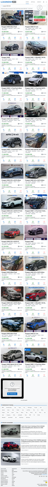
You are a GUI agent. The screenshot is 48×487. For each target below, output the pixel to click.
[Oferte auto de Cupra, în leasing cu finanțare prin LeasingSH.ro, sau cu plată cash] (3, 415)
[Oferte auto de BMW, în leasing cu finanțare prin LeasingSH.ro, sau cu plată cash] (3, 407)
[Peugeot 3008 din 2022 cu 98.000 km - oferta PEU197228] (36, 146)
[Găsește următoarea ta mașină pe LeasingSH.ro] (8, 2)
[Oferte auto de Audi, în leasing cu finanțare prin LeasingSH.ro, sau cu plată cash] (15, 407)
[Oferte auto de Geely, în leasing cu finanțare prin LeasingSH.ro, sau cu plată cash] (26, 415)
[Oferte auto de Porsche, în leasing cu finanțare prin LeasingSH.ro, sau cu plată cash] (35, 407)
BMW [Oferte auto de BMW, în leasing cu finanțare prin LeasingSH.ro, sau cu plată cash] (13, 470)
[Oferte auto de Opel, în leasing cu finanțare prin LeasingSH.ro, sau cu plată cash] (27, 412)
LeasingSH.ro (44, 484)
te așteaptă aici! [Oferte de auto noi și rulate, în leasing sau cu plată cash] (44, 474)
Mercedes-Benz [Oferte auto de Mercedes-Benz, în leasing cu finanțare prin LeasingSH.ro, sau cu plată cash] (14, 471)
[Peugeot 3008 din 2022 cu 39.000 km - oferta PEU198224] (12, 146)
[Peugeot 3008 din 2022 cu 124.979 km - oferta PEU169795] (12, 330)
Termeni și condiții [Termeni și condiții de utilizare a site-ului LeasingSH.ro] (4, 475)
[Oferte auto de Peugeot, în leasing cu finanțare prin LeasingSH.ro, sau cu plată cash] (3, 412)
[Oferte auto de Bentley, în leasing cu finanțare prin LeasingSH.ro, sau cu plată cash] (38, 415)
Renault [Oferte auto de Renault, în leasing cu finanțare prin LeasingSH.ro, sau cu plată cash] (13, 485)
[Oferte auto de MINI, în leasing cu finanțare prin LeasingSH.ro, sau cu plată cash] (30, 415)
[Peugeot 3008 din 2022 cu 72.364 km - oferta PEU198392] (12, 84)
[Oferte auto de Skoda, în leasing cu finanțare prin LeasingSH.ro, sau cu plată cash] (8, 410)
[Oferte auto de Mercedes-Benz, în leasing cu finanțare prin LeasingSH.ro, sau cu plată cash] (9, 407)
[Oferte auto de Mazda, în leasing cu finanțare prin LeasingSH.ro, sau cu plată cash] (42, 410)
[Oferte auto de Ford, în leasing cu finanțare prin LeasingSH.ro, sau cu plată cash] (24, 407)
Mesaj (15, 38)
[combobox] (19, 6)
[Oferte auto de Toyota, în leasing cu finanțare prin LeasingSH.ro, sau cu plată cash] (19, 407)
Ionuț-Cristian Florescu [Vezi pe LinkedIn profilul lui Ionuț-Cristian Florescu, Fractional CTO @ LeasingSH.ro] (46, 482)
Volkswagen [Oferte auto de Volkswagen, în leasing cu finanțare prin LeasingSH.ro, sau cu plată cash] (14, 477)
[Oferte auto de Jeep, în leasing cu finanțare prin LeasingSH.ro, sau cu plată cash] (45, 412)
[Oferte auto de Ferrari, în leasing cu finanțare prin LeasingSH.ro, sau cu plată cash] (40, 412)
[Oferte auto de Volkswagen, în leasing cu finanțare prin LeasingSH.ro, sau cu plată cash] (30, 407)
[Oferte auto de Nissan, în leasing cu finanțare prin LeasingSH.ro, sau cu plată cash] (22, 412)
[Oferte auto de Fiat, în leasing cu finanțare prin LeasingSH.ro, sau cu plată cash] (34, 415)
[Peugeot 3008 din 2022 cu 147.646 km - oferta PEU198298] (36, 115)
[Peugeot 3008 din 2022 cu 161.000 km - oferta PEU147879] (36, 361)
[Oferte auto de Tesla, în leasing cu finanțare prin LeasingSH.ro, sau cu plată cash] (34, 410)
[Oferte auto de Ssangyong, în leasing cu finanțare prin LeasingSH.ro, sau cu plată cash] (8, 415)
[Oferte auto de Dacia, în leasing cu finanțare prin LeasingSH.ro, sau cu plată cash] (13, 410)
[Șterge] (34, 6)
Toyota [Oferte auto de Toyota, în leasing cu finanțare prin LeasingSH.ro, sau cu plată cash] (13, 474)
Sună (4, 38)
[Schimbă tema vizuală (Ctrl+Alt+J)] (46, 2)
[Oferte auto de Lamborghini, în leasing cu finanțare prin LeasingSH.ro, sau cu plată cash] (20, 415)
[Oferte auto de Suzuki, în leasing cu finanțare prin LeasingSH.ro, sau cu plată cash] (12, 412)
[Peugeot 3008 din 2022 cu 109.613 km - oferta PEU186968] (12, 238)
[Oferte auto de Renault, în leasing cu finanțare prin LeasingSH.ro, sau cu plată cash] (18, 410)
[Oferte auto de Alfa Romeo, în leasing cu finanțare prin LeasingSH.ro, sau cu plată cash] (28, 417)
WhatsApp (9, 38)
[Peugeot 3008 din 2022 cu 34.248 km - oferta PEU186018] (36, 238)
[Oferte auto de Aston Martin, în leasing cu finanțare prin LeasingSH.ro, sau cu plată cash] (10, 417)
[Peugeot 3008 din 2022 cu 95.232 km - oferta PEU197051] (36, 177)
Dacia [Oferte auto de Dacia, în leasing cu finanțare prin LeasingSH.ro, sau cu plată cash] (13, 484)
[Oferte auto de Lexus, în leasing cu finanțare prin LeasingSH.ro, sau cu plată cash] (23, 410)
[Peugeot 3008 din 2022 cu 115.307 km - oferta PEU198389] (36, 84)
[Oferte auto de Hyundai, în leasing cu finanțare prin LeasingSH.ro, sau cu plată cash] (3, 410)
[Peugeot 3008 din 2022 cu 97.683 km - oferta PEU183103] (36, 269)
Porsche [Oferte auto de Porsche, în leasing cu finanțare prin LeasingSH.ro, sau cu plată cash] (13, 478)
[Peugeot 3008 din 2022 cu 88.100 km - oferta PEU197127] (12, 177)
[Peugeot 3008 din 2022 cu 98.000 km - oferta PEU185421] (12, 269)
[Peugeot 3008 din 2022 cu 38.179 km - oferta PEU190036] (12, 207)
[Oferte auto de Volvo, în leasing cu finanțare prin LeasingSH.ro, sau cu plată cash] (41, 407)
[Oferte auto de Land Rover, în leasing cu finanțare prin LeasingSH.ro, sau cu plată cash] (28, 410)
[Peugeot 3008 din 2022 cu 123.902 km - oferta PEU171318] (36, 299)
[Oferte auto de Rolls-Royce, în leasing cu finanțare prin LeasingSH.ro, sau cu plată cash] (21, 417)
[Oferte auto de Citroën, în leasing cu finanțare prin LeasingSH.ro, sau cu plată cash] (31, 412)
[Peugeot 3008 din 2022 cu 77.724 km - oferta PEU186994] (36, 207)
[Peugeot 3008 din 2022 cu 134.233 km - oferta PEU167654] (36, 330)
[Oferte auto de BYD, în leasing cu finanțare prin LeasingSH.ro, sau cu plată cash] (8, 412)
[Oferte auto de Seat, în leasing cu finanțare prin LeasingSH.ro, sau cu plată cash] (16, 417)
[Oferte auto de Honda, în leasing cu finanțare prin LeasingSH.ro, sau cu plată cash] (14, 415)
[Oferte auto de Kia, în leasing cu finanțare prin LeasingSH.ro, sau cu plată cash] (38, 410)
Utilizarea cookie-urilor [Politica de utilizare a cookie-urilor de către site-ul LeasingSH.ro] (4, 477)
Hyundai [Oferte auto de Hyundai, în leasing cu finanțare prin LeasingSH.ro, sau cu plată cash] (13, 481)
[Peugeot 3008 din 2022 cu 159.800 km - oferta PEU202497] (36, 23)
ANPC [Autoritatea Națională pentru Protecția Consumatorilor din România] (2, 485)
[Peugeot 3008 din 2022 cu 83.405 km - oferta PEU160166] (12, 361)
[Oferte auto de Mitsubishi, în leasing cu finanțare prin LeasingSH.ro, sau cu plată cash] (4, 417)
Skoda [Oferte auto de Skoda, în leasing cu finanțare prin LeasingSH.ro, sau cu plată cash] (13, 482)
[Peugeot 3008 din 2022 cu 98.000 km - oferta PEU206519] (12, 23)
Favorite (21, 38)
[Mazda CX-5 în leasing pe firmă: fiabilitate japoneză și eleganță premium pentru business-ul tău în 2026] (24, 445)
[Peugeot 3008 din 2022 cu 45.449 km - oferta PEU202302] (12, 54)
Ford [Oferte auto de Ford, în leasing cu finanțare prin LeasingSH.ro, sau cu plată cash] (12, 475)
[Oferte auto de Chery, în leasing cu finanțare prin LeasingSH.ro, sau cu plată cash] (17, 412)
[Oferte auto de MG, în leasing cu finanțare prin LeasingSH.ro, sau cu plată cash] (35, 412)
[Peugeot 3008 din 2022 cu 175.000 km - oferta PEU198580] (36, 54)
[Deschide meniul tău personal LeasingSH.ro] (44, 2)
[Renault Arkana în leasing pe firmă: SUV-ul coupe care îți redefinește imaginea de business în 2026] (24, 458)
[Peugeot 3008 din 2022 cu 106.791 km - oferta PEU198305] (12, 115)
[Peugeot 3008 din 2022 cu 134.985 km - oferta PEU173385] (12, 299)
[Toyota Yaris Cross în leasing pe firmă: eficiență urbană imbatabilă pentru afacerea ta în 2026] (24, 431)
